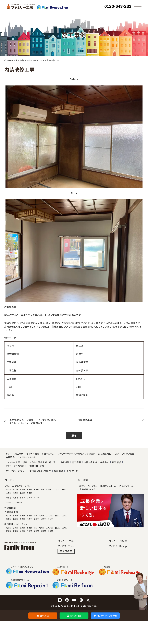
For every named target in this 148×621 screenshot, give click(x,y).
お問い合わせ (90, 462)
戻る (74, 435)
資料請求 (116, 462)
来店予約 (104, 462)
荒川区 (48, 489)
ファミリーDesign (118, 546)
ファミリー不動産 (118, 541)
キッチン (9, 502)
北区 (42, 489)
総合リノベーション (35, 60)
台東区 (29, 493)
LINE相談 (64, 462)
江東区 (8, 493)
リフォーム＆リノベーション (17, 486)
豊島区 (22, 493)
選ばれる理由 (104, 454)
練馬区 (29, 489)
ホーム (10, 60)
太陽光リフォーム (87, 489)
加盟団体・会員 (36, 466)
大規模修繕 (10, 508)
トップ (8, 454)
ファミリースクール (26, 457)
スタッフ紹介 (128, 454)
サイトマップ (72, 471)
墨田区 (64, 489)
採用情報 (58, 471)
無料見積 (43, 615)
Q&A (116, 454)
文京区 (15, 493)
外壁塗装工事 (11, 512)
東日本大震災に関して (40, 471)
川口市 (36, 498)
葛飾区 (22, 489)
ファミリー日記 (13, 462)
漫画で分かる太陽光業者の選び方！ (40, 462)
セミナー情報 (32, 454)
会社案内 (10, 457)
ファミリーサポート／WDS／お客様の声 (76, 454)
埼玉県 (8, 498)
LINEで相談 (74, 615)
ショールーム (48, 454)
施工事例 (19, 60)
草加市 (22, 498)
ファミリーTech (66, 546)
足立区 (15, 489)
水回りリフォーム (108, 486)
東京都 (8, 489)
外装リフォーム (126, 486)
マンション (18, 502)
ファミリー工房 (66, 541)
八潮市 (15, 498)
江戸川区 (56, 489)
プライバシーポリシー (16, 471)
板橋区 (36, 489)
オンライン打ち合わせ (105, 615)
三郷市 (29, 498)
